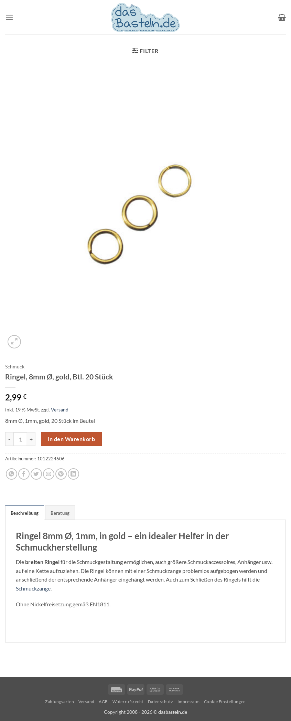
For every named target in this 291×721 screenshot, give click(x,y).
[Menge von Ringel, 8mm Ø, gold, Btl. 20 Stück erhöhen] (31, 439)
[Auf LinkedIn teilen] (73, 474)
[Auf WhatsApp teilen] (11, 474)
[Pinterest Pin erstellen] (61, 474)
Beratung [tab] (60, 513)
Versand (59, 409)
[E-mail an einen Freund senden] (48, 474)
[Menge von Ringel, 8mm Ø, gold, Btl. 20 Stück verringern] (9, 439)
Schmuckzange (33, 588)
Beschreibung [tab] (25, 513)
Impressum (188, 701)
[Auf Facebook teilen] (24, 474)
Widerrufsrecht (128, 701)
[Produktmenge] (20, 439)
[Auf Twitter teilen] (36, 474)
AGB (103, 701)
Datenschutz (160, 701)
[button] (9, 17)
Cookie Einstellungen (225, 701)
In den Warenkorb (71, 439)
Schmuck (14, 366)
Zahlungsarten (59, 701)
